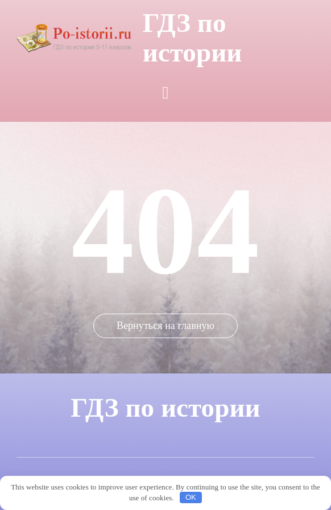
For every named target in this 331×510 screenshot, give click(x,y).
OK (190, 497)
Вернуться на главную (165, 325)
